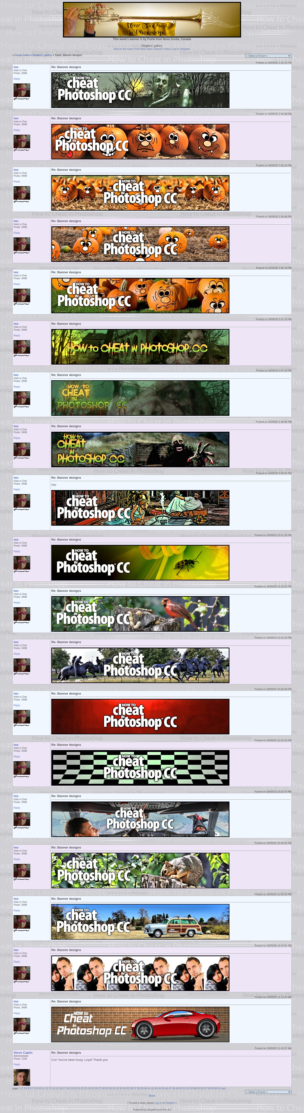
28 (103, 1088)
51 (184, 1088)
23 (85, 1088)
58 (209, 1088)
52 (187, 1088)
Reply (17, 78)
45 (163, 1088)
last (224, 1088)
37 (134, 1088)
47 (170, 1088)
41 (149, 1088)
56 (201, 1088)
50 (180, 1088)
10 (39, 1088)
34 (124, 1088)
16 (61, 1088)
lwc (16, 67)
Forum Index (22, 55)
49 (177, 1088)
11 (43, 1088)
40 (145, 1088)
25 (92, 1088)
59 (212, 1088)
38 (138, 1088)
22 (82, 1088)
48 (173, 1088)
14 (53, 1088)
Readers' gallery (42, 55)
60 (215, 1088)
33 (120, 1088)
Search (158, 48)
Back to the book (123, 48)
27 (99, 1088)
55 (198, 1088)
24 (89, 1088)
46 (166, 1088)
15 (57, 1088)
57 (205, 1088)
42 (152, 1088)
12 (47, 1088)
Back (152, 1095)
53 (191, 1088)
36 (131, 1088)
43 (156, 1088)
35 (128, 1088)
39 (142, 1088)
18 (68, 1088)
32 (117, 1088)
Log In (175, 48)
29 (106, 1088)
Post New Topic (143, 48)
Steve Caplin (23, 1052)
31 (113, 1088)
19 (71, 1088)
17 (64, 1088)
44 (159, 1088)
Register (185, 48)
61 (219, 1088)
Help (167, 48)
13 (50, 1088)
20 (75, 1088)
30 (110, 1088)
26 (96, 1088)
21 (78, 1088)
